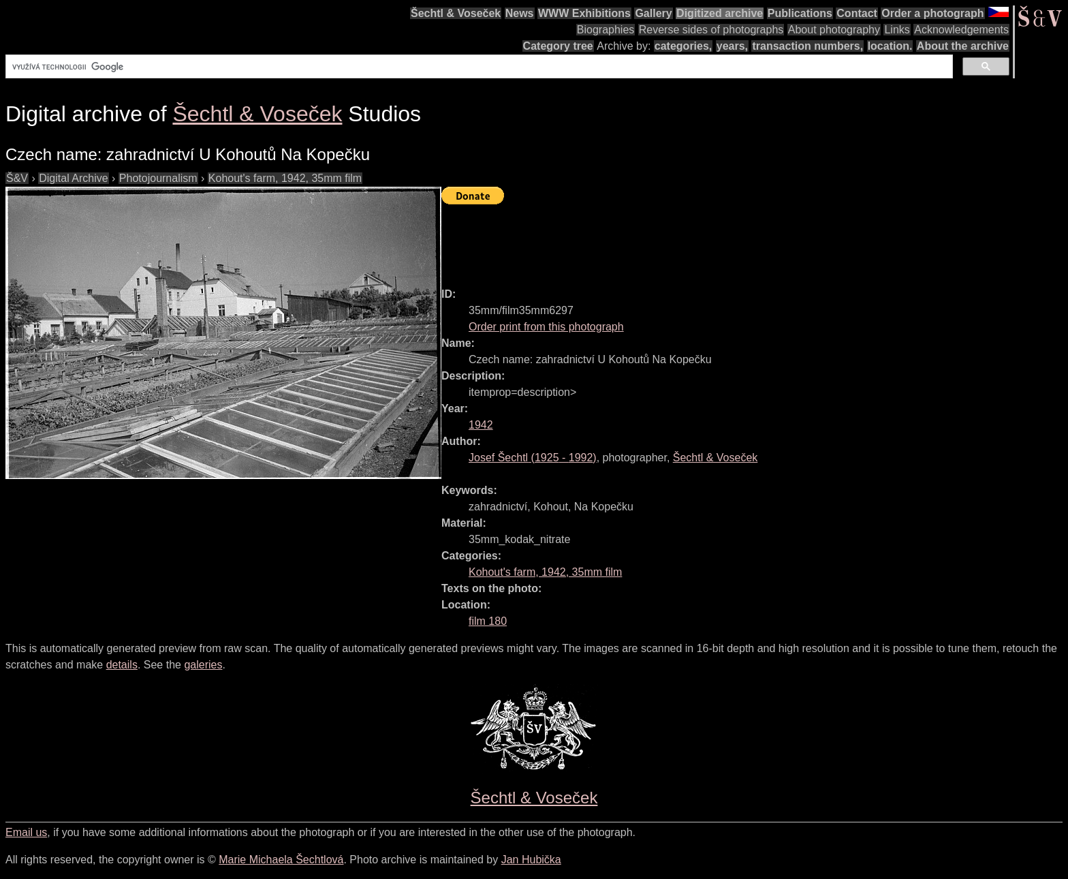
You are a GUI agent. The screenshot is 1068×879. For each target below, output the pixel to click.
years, (732, 46)
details (122, 664)
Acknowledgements (961, 29)
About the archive (963, 46)
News (519, 13)
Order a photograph (932, 13)
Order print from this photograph (546, 327)
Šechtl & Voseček (456, 13)
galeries (203, 664)
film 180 (488, 621)
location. (890, 46)
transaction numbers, (807, 46)
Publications (800, 13)
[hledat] (477, 67)
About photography (834, 29)
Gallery (653, 13)
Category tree (558, 46)
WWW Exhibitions (584, 13)
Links (896, 29)
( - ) (533, 457)
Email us (26, 832)
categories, (683, 46)
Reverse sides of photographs (711, 29)
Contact (856, 13)
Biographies (606, 29)
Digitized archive (719, 13)
